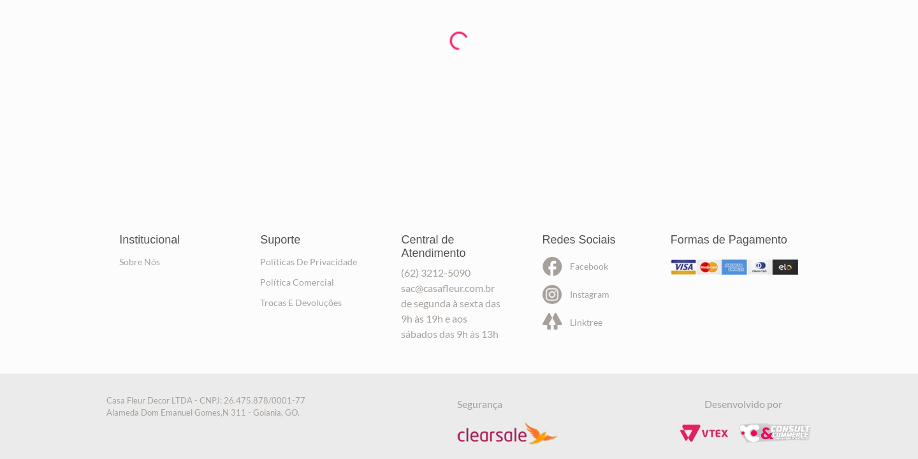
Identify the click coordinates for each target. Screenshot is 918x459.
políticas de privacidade (308, 261)
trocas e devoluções (301, 302)
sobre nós (139, 261)
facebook (589, 266)
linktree (586, 322)
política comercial (297, 282)
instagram (589, 294)
